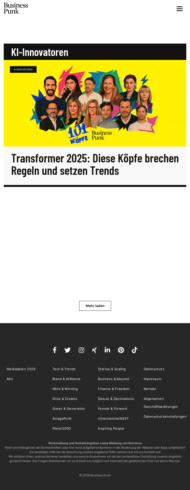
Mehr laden (95, 306)
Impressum (153, 379)
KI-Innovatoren (23, 69)
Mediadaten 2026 (21, 369)
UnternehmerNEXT (113, 418)
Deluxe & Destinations (116, 399)
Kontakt (150, 389)
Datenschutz (154, 369)
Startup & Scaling (112, 369)
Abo (10, 379)
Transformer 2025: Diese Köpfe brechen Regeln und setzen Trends (95, 164)
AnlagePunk (62, 418)
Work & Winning (65, 389)
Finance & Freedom (114, 389)
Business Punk (16, 8)
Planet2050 (61, 428)
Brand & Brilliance (66, 379)
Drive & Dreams (64, 399)
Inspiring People (111, 428)
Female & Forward (112, 409)
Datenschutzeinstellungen (165, 416)
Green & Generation (68, 409)
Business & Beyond (113, 379)
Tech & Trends (64, 369)
